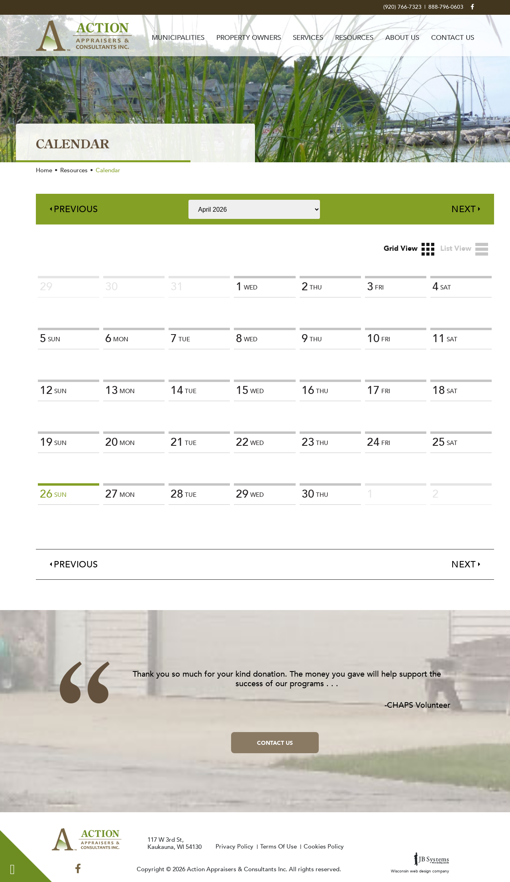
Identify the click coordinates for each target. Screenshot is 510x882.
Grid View (409, 249)
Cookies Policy (324, 846)
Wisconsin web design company (420, 863)
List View (464, 249)
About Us (402, 37)
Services (308, 37)
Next (463, 209)
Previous (76, 209)
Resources (354, 37)
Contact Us (452, 37)
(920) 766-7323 (402, 7)
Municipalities (178, 37)
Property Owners (248, 37)
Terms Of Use (278, 846)
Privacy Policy (234, 846)
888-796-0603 (445, 7)
